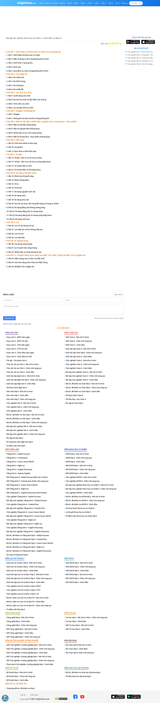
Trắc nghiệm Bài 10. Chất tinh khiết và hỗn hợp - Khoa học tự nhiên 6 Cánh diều (140, 58)
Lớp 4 (96, 3)
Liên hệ (23, 695)
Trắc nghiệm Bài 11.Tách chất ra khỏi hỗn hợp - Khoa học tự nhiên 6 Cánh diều (140, 52)
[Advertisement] (63, 277)
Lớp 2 (110, 3)
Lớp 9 (62, 3)
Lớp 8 (69, 3)
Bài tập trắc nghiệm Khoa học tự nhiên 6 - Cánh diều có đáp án (33, 38)
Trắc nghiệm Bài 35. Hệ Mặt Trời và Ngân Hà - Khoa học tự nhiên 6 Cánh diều (140, 61)
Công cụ (124, 3)
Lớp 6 (83, 3)
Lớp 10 (55, 3)
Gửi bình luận (9, 318)
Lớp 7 (76, 3)
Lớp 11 (48, 3)
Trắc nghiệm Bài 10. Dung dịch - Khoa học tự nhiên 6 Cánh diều (140, 55)
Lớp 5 (90, 3)
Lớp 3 (103, 3)
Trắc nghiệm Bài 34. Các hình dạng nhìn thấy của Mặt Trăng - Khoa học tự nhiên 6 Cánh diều (140, 64)
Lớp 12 (42, 3)
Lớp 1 (117, 3)
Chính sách (34, 695)
